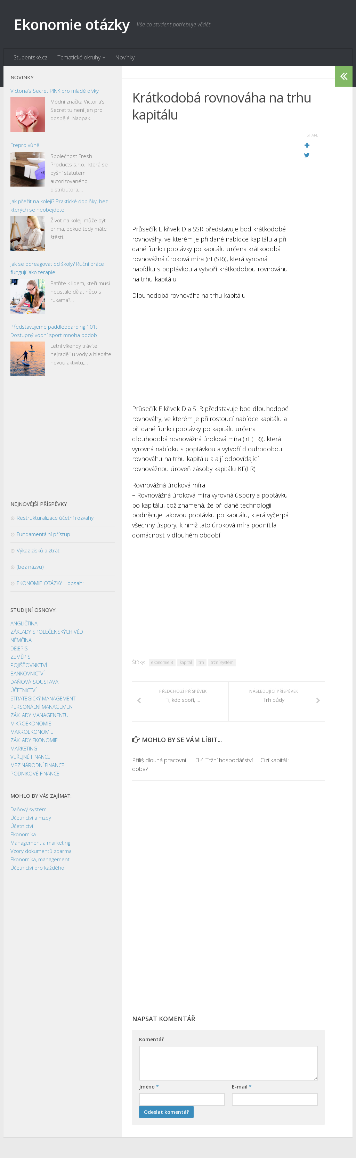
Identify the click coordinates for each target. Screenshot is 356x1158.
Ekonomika (23, 834)
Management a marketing (40, 842)
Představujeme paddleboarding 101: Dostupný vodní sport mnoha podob (53, 330)
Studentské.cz (31, 57)
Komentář (151, 1039)
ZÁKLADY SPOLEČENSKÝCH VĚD (46, 632)
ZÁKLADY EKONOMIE (34, 740)
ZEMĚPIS (20, 657)
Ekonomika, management (40, 859)
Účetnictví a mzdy (30, 817)
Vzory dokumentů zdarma (41, 851)
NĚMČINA (21, 640)
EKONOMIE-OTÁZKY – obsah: (50, 583)
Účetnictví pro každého (37, 867)
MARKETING (23, 748)
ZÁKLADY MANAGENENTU (39, 715)
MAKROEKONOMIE (31, 732)
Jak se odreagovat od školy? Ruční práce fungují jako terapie (57, 268)
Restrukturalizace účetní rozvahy (55, 518)
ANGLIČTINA (24, 623)
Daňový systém (28, 809)
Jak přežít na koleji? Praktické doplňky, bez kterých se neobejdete (59, 205)
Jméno (149, 1086)
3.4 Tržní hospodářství (224, 760)
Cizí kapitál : (274, 760)
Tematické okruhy (78, 57)
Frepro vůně (24, 145)
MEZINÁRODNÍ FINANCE (37, 765)
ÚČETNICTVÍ (23, 690)
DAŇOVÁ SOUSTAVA (34, 682)
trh (201, 662)
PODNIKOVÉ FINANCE (34, 773)
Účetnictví (21, 826)
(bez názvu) (30, 567)
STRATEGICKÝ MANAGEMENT (42, 698)
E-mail (242, 1086)
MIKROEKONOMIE (30, 723)
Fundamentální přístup (43, 534)
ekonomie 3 (162, 662)
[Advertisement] (211, 175)
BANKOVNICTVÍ (27, 673)
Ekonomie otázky (72, 24)
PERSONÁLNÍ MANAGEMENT (42, 707)
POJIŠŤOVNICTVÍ (28, 665)
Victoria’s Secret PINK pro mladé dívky (54, 90)
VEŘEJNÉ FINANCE (30, 757)
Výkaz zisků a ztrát (38, 550)
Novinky (125, 57)
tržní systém (222, 662)
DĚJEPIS (19, 648)
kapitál (186, 662)
